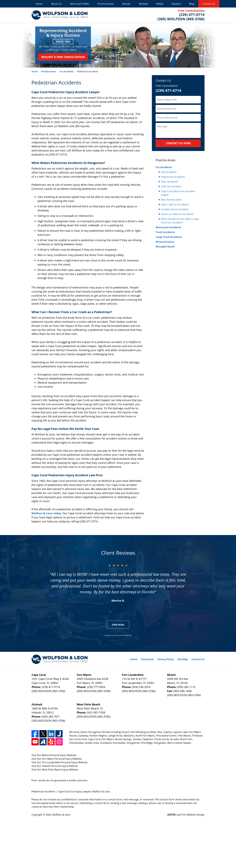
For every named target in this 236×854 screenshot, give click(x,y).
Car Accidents (164, 167)
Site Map (182, 659)
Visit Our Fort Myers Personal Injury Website (56, 758)
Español (176, 3)
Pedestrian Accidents (173, 176)
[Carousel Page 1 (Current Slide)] (110, 611)
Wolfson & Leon (61, 814)
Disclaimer (147, 659)
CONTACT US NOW (178, 143)
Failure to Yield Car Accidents (177, 214)
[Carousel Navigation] (118, 611)
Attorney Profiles (79, 3)
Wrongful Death (165, 246)
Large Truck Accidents (169, 237)
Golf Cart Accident (171, 186)
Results (126, 3)
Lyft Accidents (169, 172)
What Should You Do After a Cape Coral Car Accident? (180, 220)
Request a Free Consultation (63, 57)
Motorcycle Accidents (168, 227)
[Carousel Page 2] (118, 611)
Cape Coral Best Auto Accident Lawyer (178, 193)
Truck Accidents (165, 232)
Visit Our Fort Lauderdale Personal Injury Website (59, 762)
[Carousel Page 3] (125, 611)
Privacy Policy (165, 659)
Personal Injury (165, 241)
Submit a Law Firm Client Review (118, 635)
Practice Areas (106, 3)
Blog (191, 3)
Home (39, 3)
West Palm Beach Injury (55, 769)
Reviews (143, 3)
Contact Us (209, 3)
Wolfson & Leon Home (59, 15)
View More (118, 624)
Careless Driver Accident (175, 209)
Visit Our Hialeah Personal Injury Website (54, 766)
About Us (56, 3)
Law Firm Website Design (186, 814)
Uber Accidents (169, 181)
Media (159, 3)
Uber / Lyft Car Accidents (175, 204)
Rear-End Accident (171, 199)
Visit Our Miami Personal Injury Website (53, 755)
